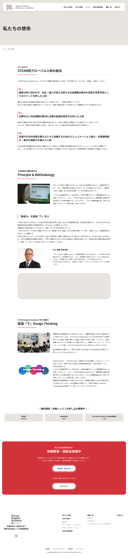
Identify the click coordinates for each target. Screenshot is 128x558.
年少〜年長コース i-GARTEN (71, 525)
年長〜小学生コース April (70, 528)
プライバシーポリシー (59, 549)
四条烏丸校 (91, 521)
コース (88, 7)
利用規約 (70, 549)
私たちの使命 (68, 7)
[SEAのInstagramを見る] (16, 536)
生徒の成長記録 (98, 7)
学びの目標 (79, 7)
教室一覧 (109, 7)
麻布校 (90, 518)
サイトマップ (79, 549)
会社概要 (47, 549)
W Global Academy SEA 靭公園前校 (99, 524)
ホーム (4, 49)
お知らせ (117, 7)
